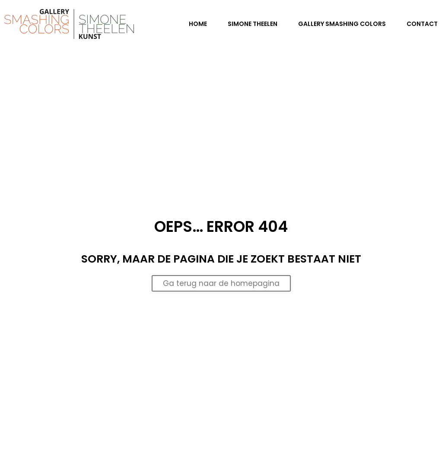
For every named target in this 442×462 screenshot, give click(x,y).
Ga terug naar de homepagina (221, 283)
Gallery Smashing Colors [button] (342, 23)
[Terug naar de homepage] (69, 23)
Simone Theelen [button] (252, 23)
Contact (422, 23)
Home (198, 23)
